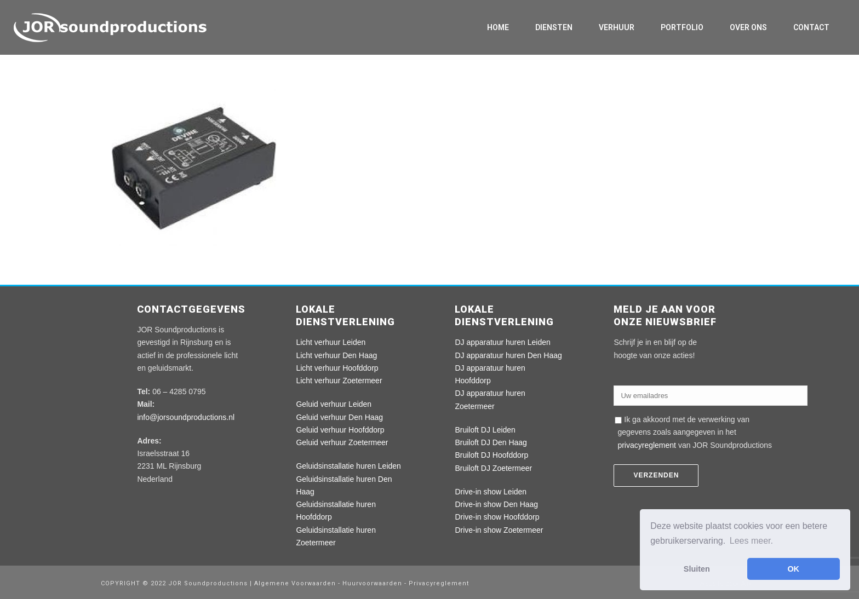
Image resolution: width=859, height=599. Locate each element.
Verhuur (616, 27)
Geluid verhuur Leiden (333, 404)
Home (498, 27)
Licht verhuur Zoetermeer (339, 380)
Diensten (553, 27)
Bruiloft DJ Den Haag (491, 442)
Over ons (748, 27)
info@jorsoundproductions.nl (185, 417)
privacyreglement (646, 445)
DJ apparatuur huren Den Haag (508, 355)
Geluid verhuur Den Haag (339, 417)
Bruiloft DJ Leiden (485, 429)
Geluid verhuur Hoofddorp (340, 429)
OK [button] (793, 569)
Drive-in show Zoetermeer (499, 530)
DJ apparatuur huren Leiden (502, 342)
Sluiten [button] (697, 569)
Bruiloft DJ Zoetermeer (493, 468)
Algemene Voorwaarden (296, 583)
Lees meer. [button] (751, 540)
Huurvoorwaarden (372, 583)
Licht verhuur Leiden (330, 342)
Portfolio (682, 27)
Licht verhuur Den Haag (336, 355)
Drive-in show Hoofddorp (497, 516)
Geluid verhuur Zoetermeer (342, 442)
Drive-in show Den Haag (496, 504)
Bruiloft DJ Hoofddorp (491, 455)
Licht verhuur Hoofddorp (337, 368)
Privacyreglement (439, 583)
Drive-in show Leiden (490, 491)
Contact (811, 27)
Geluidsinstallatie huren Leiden (348, 466)
